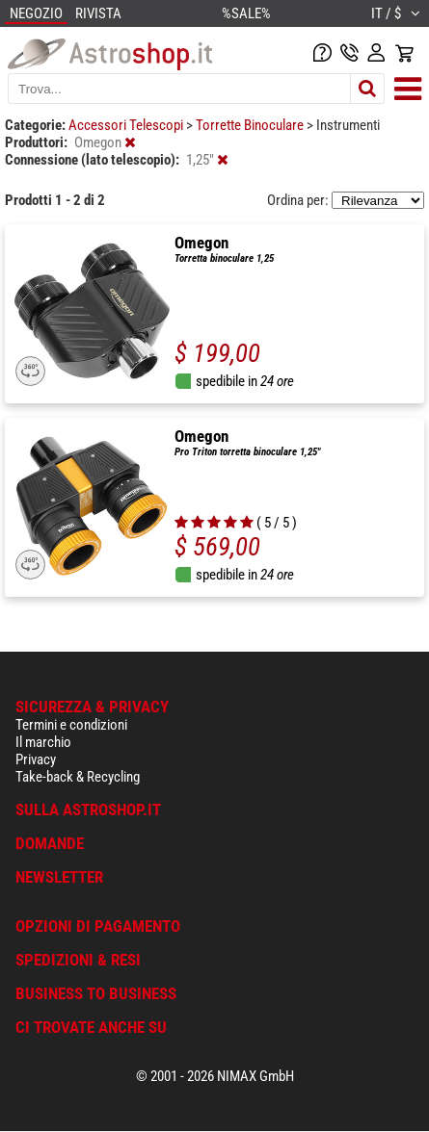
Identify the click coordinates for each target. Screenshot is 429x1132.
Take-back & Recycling (77, 776)
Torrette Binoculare (251, 125)
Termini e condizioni (71, 724)
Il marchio (43, 742)
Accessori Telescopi (127, 125)
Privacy (35, 759)
